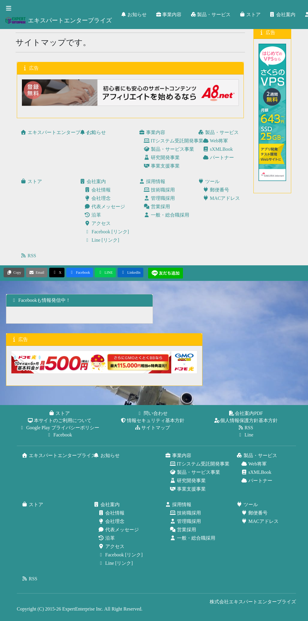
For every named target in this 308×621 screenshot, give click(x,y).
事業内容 (168, 14)
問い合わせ (153, 413)
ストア (250, 14)
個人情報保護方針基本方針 (246, 420)
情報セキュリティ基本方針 (152, 420)
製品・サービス (211, 14)
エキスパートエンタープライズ (58, 20)
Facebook (59, 434)
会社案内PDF (246, 413)
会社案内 (282, 14)
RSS (246, 427)
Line (245, 434)
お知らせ (134, 14)
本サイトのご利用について (59, 420)
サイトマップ (152, 427)
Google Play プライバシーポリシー (59, 427)
